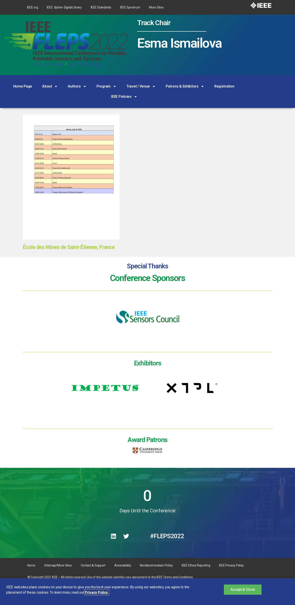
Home (31, 565)
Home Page (22, 86)
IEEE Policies (124, 97)
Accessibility (122, 565)
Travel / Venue (141, 86)
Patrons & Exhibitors (185, 86)
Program (106, 86)
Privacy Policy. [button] (96, 592)
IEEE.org (32, 7)
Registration (224, 86)
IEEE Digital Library (64, 7)
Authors (77, 86)
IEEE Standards (101, 7)
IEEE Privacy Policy (231, 565)
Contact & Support (93, 565)
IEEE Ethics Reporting (196, 565)
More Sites (156, 7)
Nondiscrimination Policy (156, 565)
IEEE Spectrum (130, 7)
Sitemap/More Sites (58, 565)
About (50, 86)
